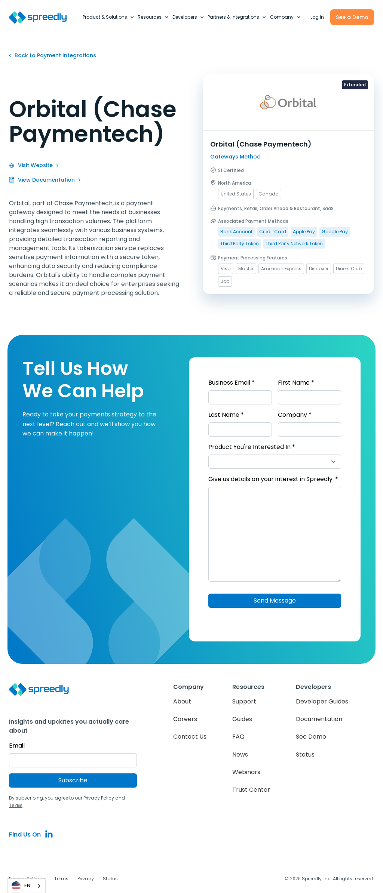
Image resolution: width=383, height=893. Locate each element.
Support (244, 701)
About (182, 701)
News (240, 754)
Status (305, 754)
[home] (42, 17)
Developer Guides (322, 701)
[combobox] (26, 885)
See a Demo (352, 17)
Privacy (85, 878)
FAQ (238, 736)
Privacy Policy (99, 798)
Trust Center (251, 789)
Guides (242, 719)
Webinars (246, 772)
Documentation (319, 719)
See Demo (311, 736)
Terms (61, 878)
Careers (185, 719)
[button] (108, 17)
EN (21, 885)
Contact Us (189, 736)
